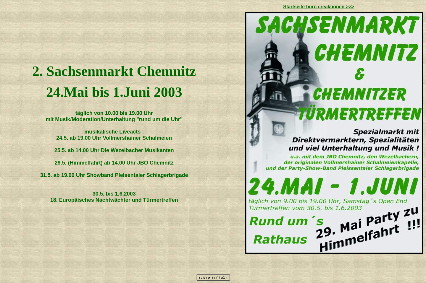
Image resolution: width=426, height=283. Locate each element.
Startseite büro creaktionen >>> (318, 6)
